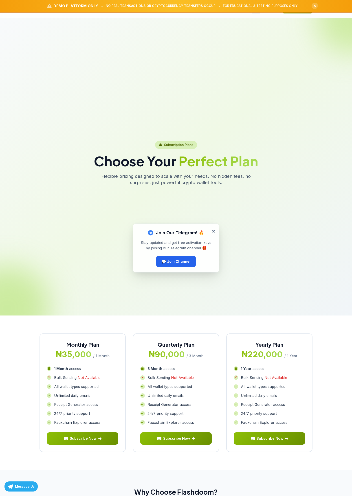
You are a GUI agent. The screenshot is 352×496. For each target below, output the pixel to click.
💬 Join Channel (176, 261)
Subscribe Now (82, 439)
